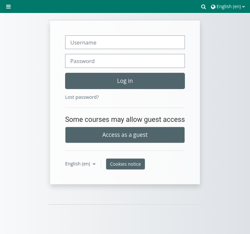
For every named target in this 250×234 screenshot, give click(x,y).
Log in (125, 80)
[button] (204, 6)
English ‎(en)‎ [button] (78, 164)
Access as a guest (125, 134)
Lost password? (82, 97)
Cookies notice (125, 164)
